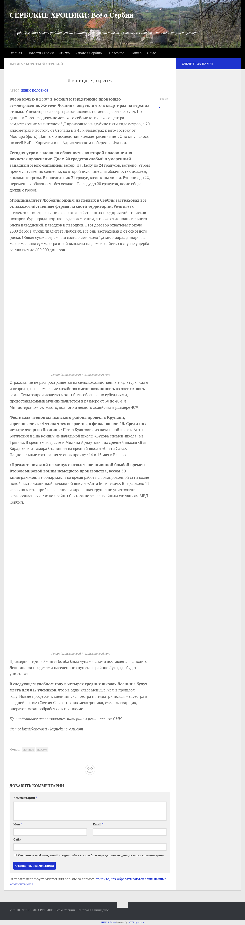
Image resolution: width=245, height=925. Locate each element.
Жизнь (64, 52)
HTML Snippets (108, 922)
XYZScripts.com (136, 922)
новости (42, 749)
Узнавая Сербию (88, 52)
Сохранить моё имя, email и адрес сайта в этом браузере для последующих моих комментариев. (91, 855)
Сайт (17, 839)
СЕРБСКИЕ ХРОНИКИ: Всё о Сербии (71, 15)
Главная (15, 52)
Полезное (116, 52)
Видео (137, 52)
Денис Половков (34, 90)
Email (98, 824)
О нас (151, 52)
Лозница (28, 749)
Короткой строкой (44, 63)
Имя (17, 824)
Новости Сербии (40, 52)
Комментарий (25, 798)
